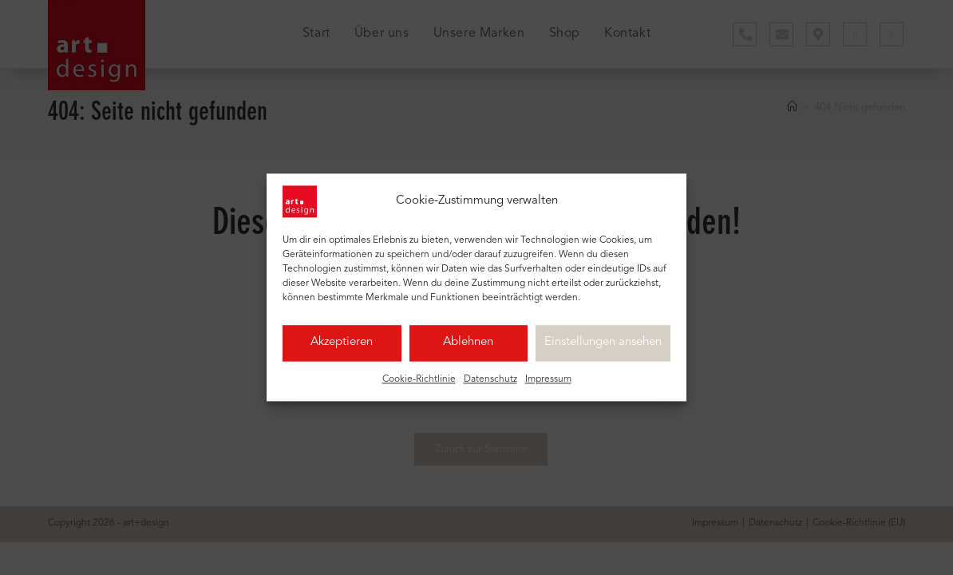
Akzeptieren (341, 349)
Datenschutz (490, 386)
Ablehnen (468, 349)
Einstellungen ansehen (603, 349)
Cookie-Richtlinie (419, 386)
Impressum (548, 386)
